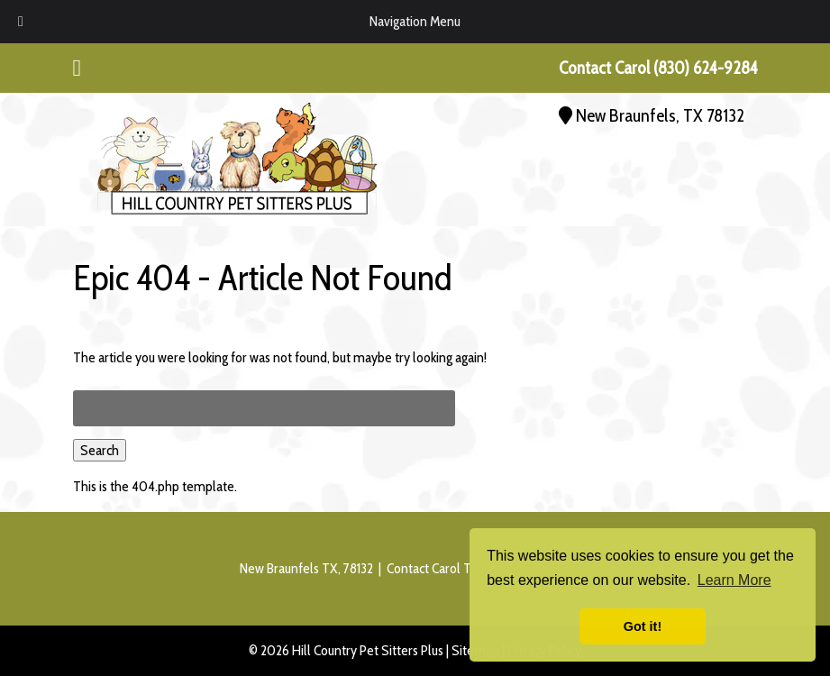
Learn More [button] (734, 580)
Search (99, 450)
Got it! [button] (642, 626)
